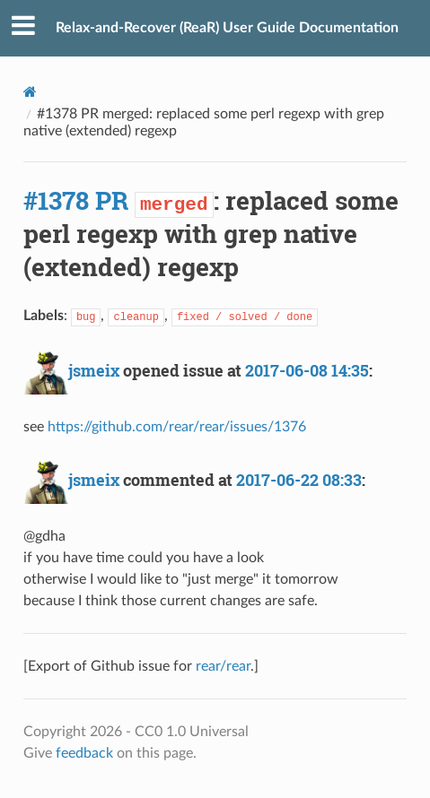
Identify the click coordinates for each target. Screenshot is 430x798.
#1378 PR (75, 200)
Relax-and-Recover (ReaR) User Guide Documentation (227, 28)
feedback (84, 753)
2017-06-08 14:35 (307, 370)
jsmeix (93, 370)
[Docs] (30, 92)
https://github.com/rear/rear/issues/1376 (177, 427)
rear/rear (223, 666)
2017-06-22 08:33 (299, 479)
